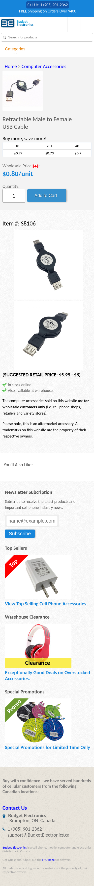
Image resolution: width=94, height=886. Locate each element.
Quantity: (11, 186)
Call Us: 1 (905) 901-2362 (48, 4)
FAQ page (48, 860)
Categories (15, 49)
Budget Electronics (14, 847)
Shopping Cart (73, 24)
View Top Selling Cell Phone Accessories (45, 604)
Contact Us (14, 807)
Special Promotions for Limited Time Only (47, 747)
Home (11, 66)
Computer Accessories (44, 66)
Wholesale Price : (21, 166)
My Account (86, 24)
